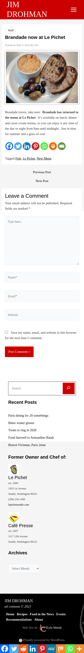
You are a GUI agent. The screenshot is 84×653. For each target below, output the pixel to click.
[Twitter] (18, 146)
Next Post (42, 181)
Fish (18, 158)
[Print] (53, 146)
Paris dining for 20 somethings (28, 415)
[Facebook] (9, 146)
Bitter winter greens (21, 423)
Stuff (11, 30)
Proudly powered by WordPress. (44, 640)
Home (10, 614)
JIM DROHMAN (18, 601)
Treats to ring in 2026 (22, 430)
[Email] (62, 146)
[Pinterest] (35, 146)
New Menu (44, 158)
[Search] (69, 388)
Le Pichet (29, 158)
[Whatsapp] (44, 146)
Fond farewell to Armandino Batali (31, 437)
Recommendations (19, 619)
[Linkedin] (27, 146)
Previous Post (42, 172)
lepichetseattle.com (18, 504)
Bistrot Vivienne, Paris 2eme (27, 445)
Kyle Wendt (54, 627)
